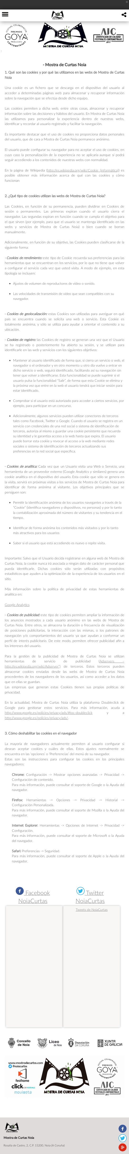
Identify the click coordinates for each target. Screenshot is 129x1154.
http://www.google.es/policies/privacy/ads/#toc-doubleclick (48, 713)
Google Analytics (17, 605)
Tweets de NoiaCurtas (92, 909)
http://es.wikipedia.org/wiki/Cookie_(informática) (83, 170)
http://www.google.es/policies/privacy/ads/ (36, 718)
